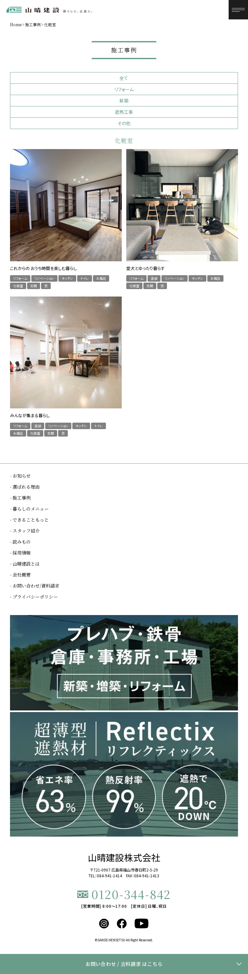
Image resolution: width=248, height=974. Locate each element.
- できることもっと (29, 519)
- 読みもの (20, 541)
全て (123, 78)
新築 (124, 100)
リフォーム (124, 89)
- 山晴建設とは (25, 563)
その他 (124, 123)
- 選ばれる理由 (25, 486)
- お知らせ (20, 475)
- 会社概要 (20, 574)
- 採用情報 (20, 552)
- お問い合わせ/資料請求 (34, 585)
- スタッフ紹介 (25, 530)
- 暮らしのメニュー (29, 508)
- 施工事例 (20, 497)
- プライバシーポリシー (34, 596)
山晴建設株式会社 (124, 857)
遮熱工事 (124, 112)
